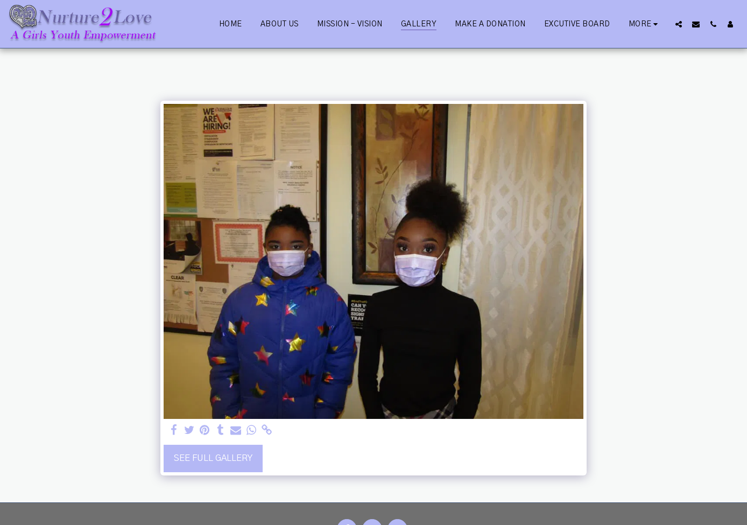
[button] (679, 24)
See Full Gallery (213, 458)
